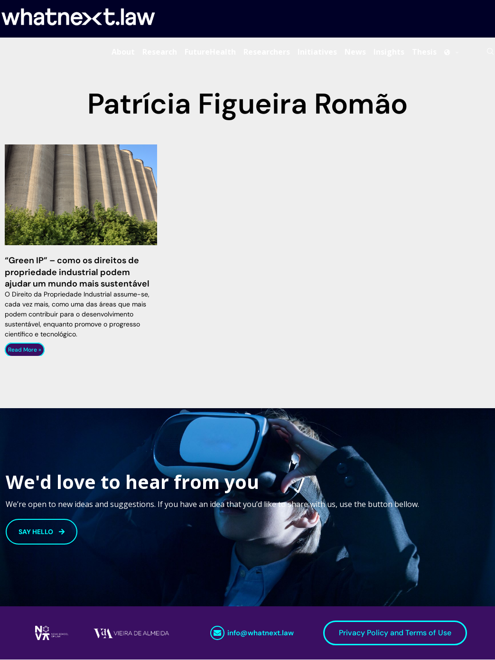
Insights (389, 52)
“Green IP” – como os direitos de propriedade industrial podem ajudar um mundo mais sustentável (77, 272)
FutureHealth (210, 52)
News (355, 52)
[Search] (490, 51)
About (123, 52)
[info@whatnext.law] (217, 633)
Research (159, 52)
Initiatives (317, 52)
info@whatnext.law (260, 633)
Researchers (266, 52)
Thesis (424, 52)
